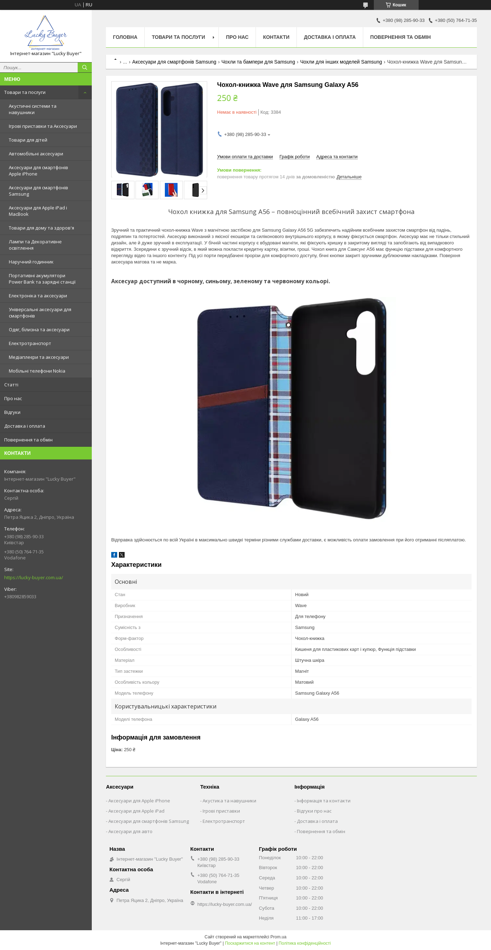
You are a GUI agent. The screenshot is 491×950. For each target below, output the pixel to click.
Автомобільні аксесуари (36, 153)
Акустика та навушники (229, 800)
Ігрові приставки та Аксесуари (43, 126)
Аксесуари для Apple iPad (136, 811)
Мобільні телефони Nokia (37, 371)
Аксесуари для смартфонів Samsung (38, 190)
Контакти (276, 37)
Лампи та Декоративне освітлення (35, 244)
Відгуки (12, 412)
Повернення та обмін (28, 440)
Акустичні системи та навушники (32, 109)
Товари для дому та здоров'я (41, 228)
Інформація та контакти (324, 800)
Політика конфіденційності (305, 943)
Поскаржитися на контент (250, 943)
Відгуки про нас (314, 811)
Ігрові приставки (221, 811)
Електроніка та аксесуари (38, 295)
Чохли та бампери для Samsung (258, 62)
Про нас (13, 398)
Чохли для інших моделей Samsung (341, 62)
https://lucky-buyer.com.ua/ (33, 577)
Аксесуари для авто (130, 831)
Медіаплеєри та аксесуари (39, 357)
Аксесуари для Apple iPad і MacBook (38, 210)
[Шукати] (85, 67)
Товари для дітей (28, 140)
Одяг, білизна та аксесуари (39, 329)
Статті (11, 384)
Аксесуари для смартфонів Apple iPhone (38, 170)
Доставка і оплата (24, 426)
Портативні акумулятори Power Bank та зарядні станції (42, 278)
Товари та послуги (25, 92)
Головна (125, 37)
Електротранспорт (30, 343)
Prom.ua (278, 936)
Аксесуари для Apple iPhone (139, 800)
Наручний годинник (31, 262)
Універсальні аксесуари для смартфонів (40, 312)
